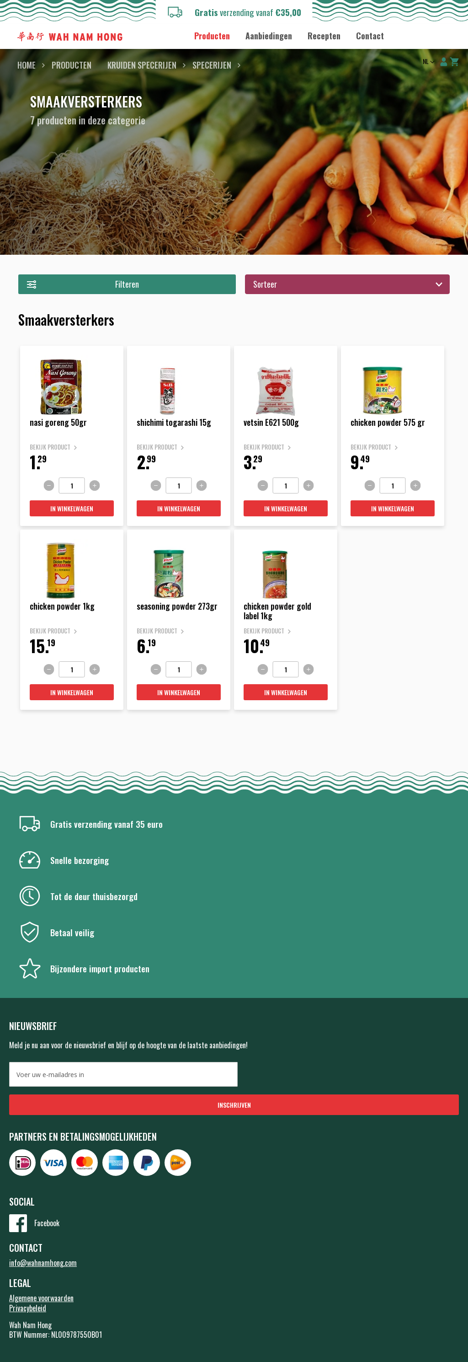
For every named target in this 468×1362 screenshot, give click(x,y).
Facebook (46, 1222)
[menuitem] (212, 36)
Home (26, 65)
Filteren (127, 284)
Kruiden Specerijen (141, 65)
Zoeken (448, 36)
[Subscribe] (234, 1104)
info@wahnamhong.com (43, 1262)
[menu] (289, 35)
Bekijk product (50, 447)
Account (443, 61)
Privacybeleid (27, 1308)
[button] (428, 62)
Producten (71, 65)
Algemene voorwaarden (41, 1297)
